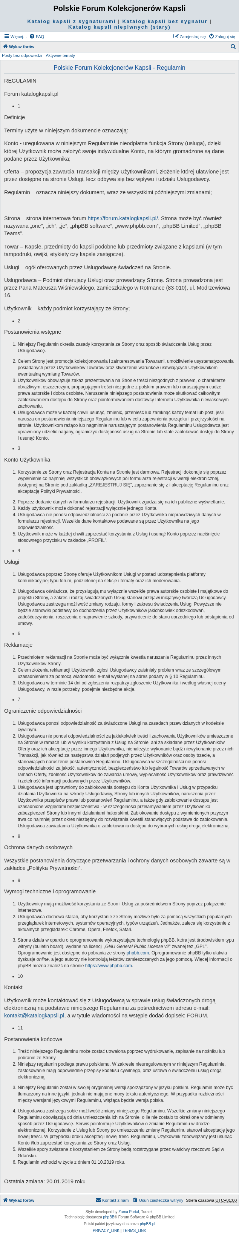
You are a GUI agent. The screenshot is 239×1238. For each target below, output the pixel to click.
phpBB (109, 1217)
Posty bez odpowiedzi (22, 55)
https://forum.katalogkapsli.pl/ (123, 218)
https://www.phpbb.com (108, 965)
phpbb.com (138, 953)
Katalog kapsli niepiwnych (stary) (119, 27)
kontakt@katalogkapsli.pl (34, 1015)
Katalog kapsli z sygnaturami (71, 21)
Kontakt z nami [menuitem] (112, 1200)
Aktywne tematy (60, 55)
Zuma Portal (128, 1212)
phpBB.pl (147, 1224)
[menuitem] (36, 36)
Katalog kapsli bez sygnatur (164, 21)
